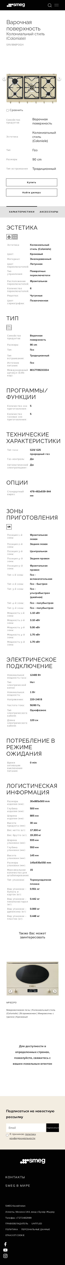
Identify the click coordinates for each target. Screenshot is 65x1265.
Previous (4, 78)
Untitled (37, 1223)
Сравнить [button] (16, 110)
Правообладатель (16, 1223)
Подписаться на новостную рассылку (30, 1114)
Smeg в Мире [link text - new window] (17, 1185)
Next (59, 78)
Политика (11, 1229)
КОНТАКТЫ (15, 1177)
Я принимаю (23, 1136)
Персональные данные (35, 1229)
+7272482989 (24, 1217)
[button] (32, 266)
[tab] (21, 212)
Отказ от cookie (14, 1235)
